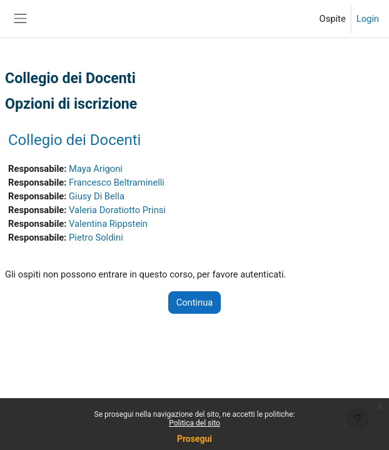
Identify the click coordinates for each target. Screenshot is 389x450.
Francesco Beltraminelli (116, 182)
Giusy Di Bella (96, 196)
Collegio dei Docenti (74, 140)
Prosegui (194, 439)
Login (367, 18)
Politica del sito (194, 423)
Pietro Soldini (96, 237)
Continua (194, 302)
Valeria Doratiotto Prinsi (117, 210)
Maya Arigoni (96, 168)
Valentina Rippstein (108, 223)
